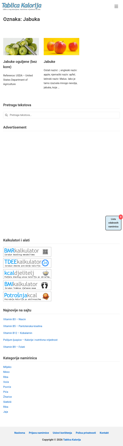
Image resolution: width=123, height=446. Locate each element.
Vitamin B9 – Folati (14, 346)
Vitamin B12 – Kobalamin (17, 333)
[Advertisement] (27, 182)
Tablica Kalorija (72, 439)
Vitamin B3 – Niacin (14, 319)
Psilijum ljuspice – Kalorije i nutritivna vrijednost (30, 339)
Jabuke (49, 62)
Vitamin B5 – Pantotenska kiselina (22, 326)
